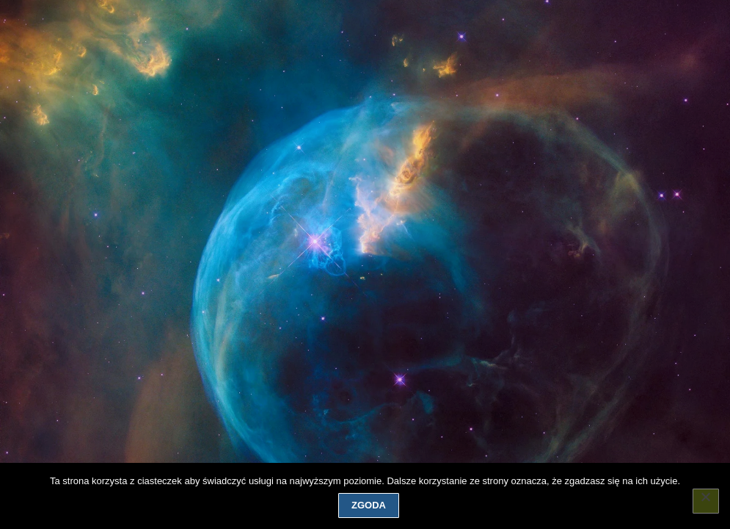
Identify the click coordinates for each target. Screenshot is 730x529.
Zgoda (368, 505)
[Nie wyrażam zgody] (706, 501)
